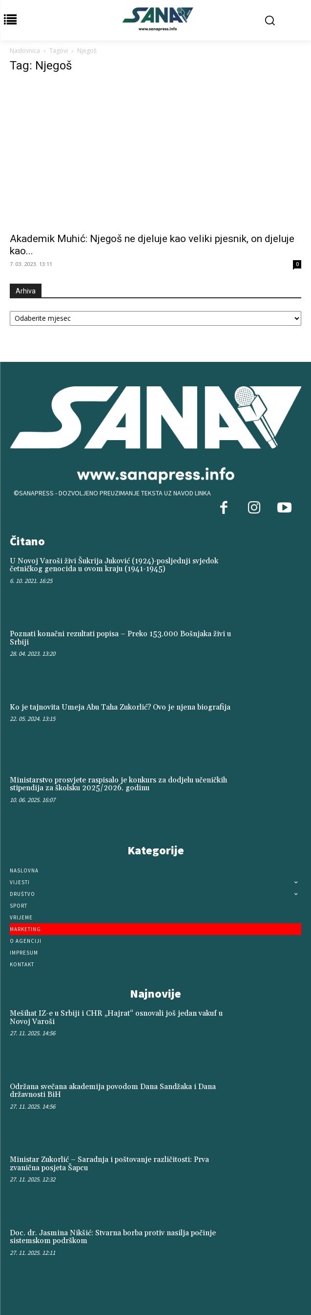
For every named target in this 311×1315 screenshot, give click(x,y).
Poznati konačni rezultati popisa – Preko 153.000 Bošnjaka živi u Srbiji (120, 638)
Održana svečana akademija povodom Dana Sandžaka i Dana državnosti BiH (113, 1091)
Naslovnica (25, 50)
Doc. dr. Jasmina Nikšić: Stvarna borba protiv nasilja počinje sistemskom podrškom (113, 1237)
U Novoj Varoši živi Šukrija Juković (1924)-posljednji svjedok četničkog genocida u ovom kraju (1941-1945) (114, 565)
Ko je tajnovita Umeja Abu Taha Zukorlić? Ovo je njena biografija (120, 707)
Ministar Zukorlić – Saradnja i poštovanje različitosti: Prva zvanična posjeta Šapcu (109, 1164)
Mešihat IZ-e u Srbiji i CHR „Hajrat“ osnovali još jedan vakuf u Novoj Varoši (116, 1017)
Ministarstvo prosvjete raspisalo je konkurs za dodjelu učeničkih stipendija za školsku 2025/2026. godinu (118, 784)
